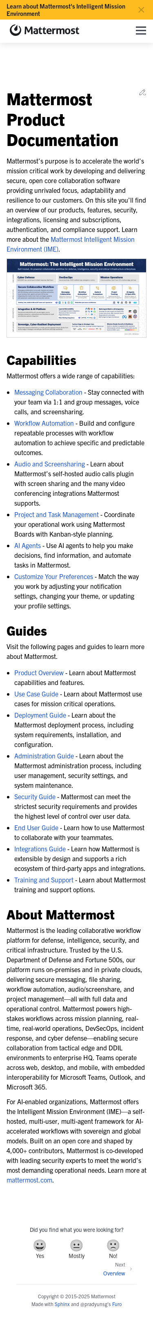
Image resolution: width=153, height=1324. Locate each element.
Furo (117, 1304)
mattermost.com (29, 1180)
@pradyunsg (93, 1304)
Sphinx (62, 1304)
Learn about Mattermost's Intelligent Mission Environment (66, 9)
